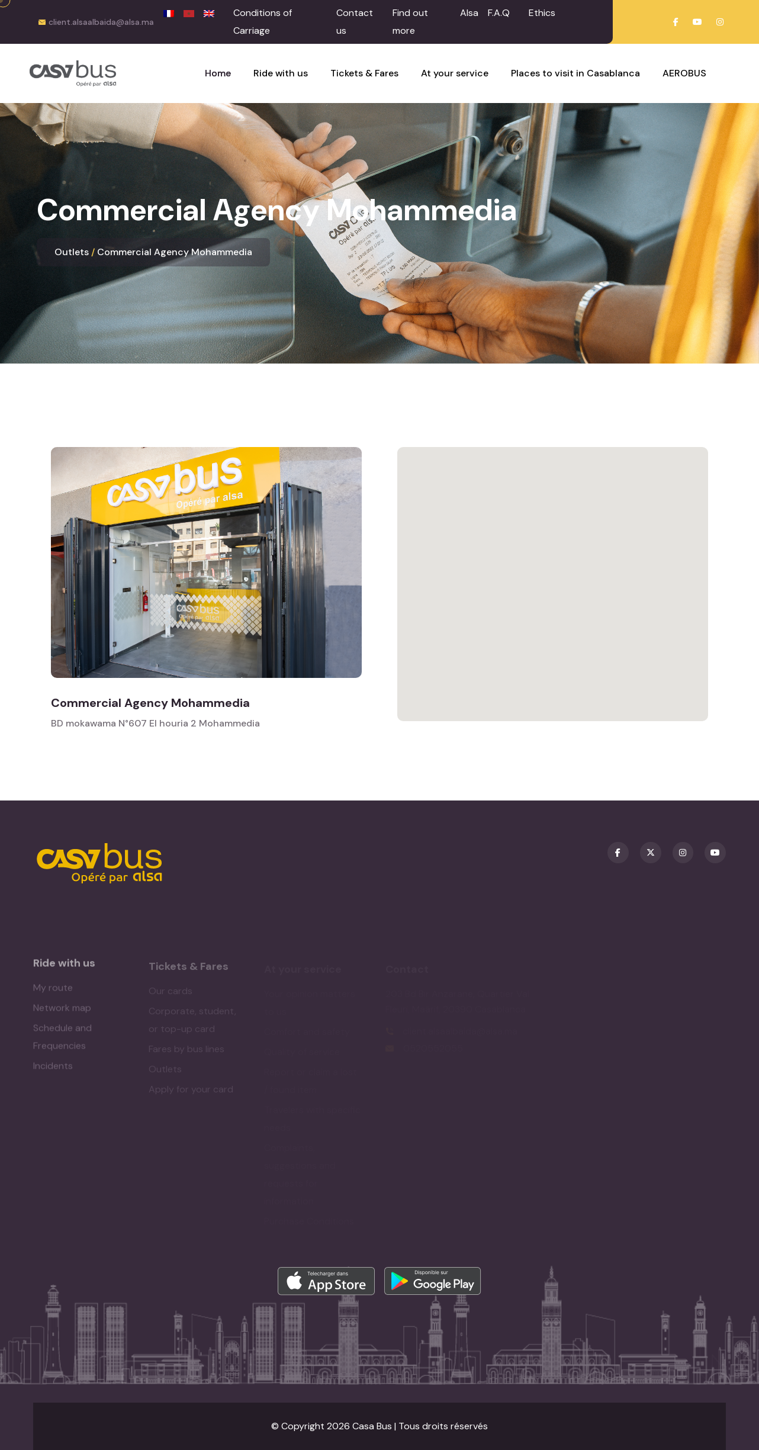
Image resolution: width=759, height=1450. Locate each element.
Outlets (71, 252)
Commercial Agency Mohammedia (174, 252)
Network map (62, 1014)
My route (53, 994)
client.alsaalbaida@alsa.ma (101, 22)
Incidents (53, 1072)
